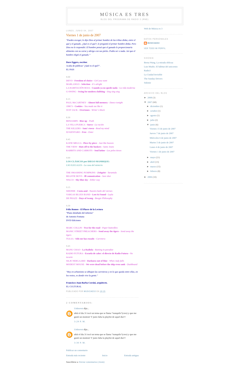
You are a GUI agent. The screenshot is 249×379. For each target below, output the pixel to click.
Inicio (104, 355)
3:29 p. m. (80, 321)
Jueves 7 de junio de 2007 (161, 133)
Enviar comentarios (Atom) (92, 362)
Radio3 (147, 70)
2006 (150, 177)
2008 (150, 97)
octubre (154, 110)
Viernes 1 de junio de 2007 (162, 151)
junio (153, 124)
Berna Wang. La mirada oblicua (158, 62)
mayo (153, 157)
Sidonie (147, 82)
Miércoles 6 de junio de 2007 (163, 138)
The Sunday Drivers (153, 78)
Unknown (78, 308)
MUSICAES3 (153, 43)
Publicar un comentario (77, 350)
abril (152, 162)
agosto (153, 115)
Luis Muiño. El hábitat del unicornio (161, 66)
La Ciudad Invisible (153, 74)
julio (152, 120)
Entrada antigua (131, 355)
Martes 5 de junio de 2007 (162, 142)
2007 (150, 102)
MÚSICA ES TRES (124, 14)
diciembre (155, 106)
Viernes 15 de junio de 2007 (162, 128)
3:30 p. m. (80, 342)
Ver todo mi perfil (155, 48)
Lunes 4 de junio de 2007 (161, 147)
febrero (154, 171)
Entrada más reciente (75, 355)
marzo (153, 166)
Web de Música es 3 (153, 28)
